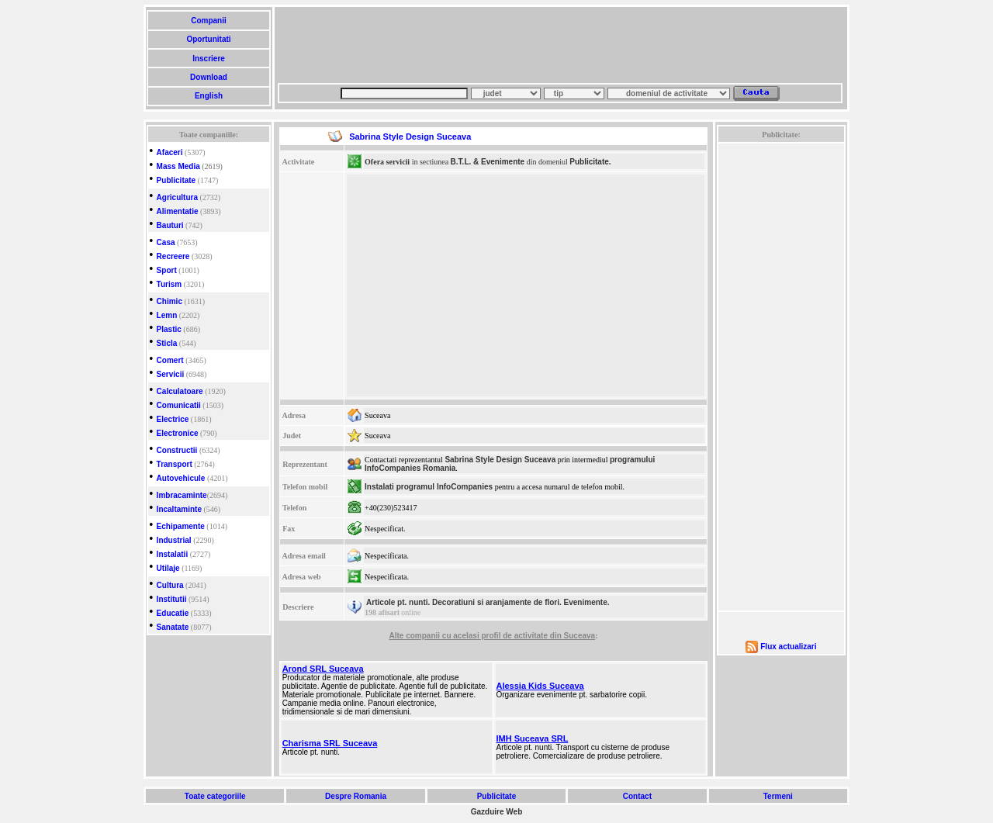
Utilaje (168, 568)
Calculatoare (180, 391)
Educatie (173, 613)
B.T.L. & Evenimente (488, 161)
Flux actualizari (788, 646)
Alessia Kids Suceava (540, 685)
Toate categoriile (214, 796)
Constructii (177, 450)
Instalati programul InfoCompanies (429, 486)
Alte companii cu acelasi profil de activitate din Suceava (492, 635)
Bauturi (170, 225)
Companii (208, 20)
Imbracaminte (182, 495)
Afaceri (170, 152)
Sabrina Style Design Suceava (500, 459)
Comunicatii (179, 405)
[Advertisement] (560, 45)
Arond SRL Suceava (323, 668)
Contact (637, 796)
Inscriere (208, 58)
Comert (170, 360)
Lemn (167, 315)
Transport (174, 464)
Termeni (778, 796)
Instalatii (173, 554)
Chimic (169, 301)
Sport (167, 270)
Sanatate (173, 627)
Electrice (173, 419)
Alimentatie (178, 211)
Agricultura (177, 197)
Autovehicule (181, 478)
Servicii (171, 374)
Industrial (174, 540)
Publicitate (176, 180)
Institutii (172, 599)
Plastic (169, 329)
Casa (166, 242)
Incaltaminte (179, 509)
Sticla (167, 343)
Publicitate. (590, 161)
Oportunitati (209, 39)
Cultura (170, 585)
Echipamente (181, 526)
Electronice (178, 433)
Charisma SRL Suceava (330, 743)
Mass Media (178, 166)
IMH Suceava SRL (532, 738)
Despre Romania (355, 796)
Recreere (173, 256)
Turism (169, 284)
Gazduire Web (497, 811)
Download (208, 77)
